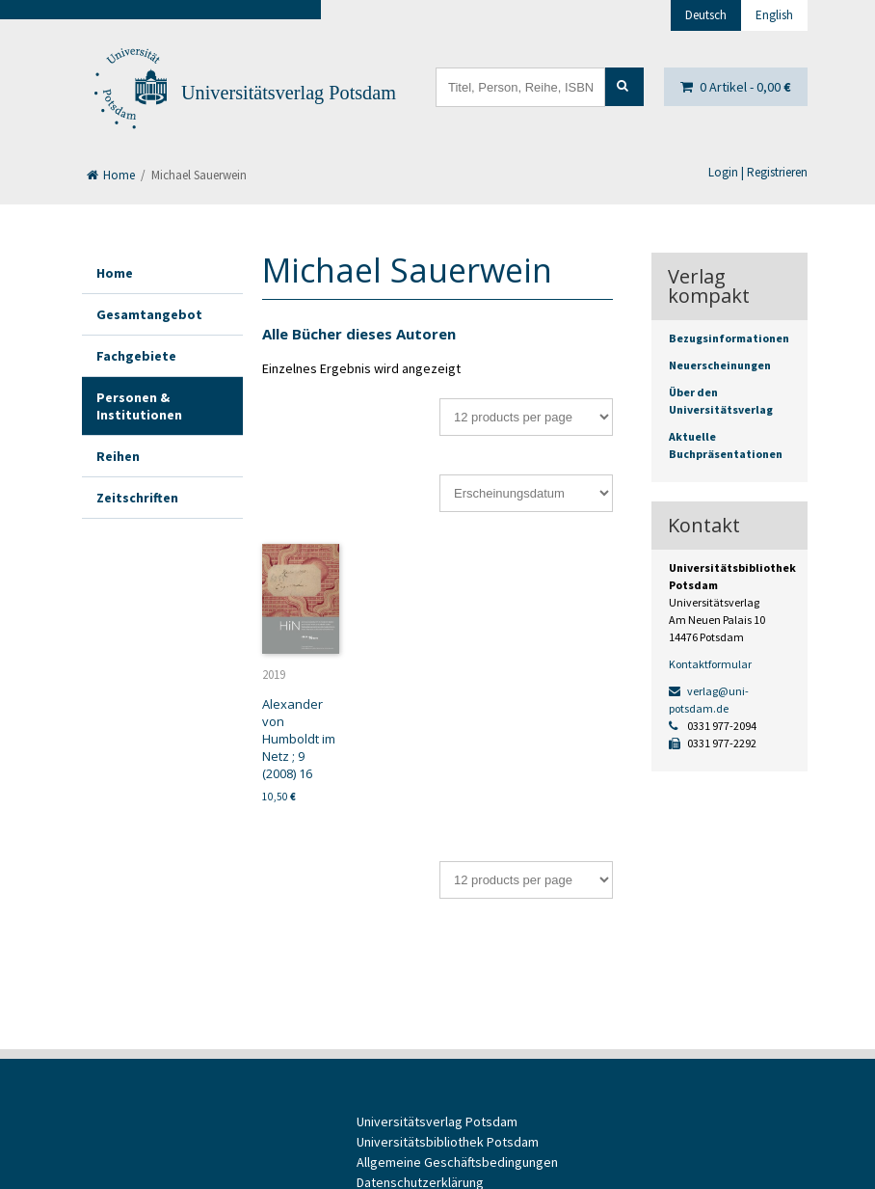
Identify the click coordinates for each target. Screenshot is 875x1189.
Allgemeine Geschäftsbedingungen (457, 1162)
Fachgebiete (136, 356)
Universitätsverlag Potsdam (288, 92)
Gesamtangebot (149, 314)
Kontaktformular (710, 664)
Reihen (118, 456)
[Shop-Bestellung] (526, 493)
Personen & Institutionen (139, 406)
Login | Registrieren (758, 172)
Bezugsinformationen (729, 338)
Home (111, 175)
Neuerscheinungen (720, 365)
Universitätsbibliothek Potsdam (448, 1141)
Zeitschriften (137, 497)
